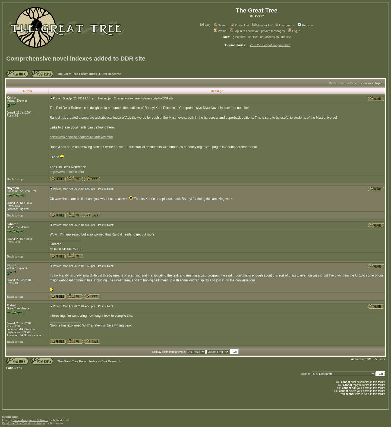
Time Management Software (30, 420)
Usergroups (285, 25)
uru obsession (269, 37)
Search (220, 25)
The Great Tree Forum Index (77, 74)
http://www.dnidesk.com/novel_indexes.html (81, 137)
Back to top (15, 179)
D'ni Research (111, 74)
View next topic (371, 83)
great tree (239, 37)
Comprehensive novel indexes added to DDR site (75, 58)
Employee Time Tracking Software (23, 423)
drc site (286, 37)
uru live (253, 37)
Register (305, 25)
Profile (220, 31)
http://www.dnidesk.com (67, 172)
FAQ (205, 25)
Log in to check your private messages (257, 31)
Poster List (240, 25)
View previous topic (343, 83)
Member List (262, 25)
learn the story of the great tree (270, 45)
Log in (294, 31)
